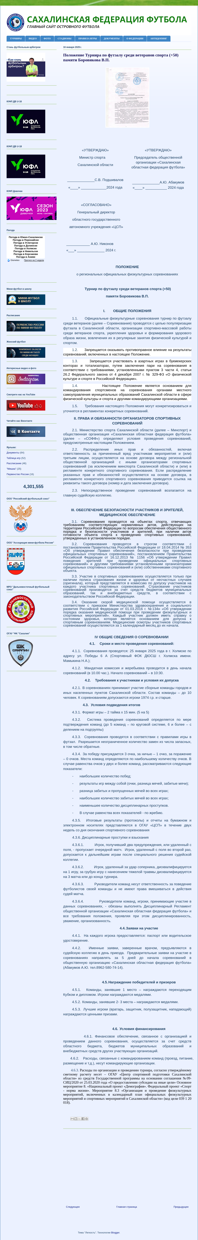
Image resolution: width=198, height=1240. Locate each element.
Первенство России (18, 474)
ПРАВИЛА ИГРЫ (87, 38)
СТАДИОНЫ (64, 38)
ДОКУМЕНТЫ (111, 38)
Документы (13, 452)
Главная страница (126, 1206)
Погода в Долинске (25, 245)
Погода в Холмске (26, 248)
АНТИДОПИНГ (158, 38)
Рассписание (14, 463)
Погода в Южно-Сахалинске (26, 237)
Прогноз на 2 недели (34, 260)
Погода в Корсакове (26, 254)
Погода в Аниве (25, 256)
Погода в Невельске (26, 251)
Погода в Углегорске (25, 242)
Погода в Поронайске (26, 240)
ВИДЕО (33, 38)
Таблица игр (14, 458)
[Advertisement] (127, 1165)
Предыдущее (181, 1206)
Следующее (73, 1206)
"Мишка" (11, 468)
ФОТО (47, 38)
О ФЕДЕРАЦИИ (135, 38)
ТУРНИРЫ (16, 38)
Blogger (115, 1232)
